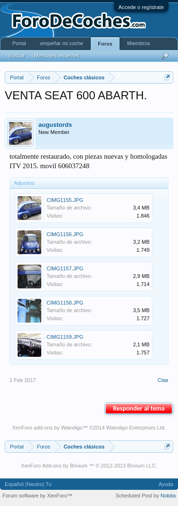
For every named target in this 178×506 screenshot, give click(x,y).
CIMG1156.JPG (65, 234)
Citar (163, 380)
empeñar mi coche (62, 43)
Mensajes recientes (56, 55)
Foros (105, 44)
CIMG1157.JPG (65, 268)
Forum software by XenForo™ (37, 495)
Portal (19, 43)
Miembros (138, 43)
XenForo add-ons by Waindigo (47, 427)
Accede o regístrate (141, 7)
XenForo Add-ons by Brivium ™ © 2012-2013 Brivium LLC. (89, 465)
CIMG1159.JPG (65, 337)
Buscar (17, 55)
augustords (55, 124)
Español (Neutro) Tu (28, 484)
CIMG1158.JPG (65, 303)
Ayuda (166, 484)
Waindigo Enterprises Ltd (135, 427)
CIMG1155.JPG (65, 200)
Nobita (168, 495)
